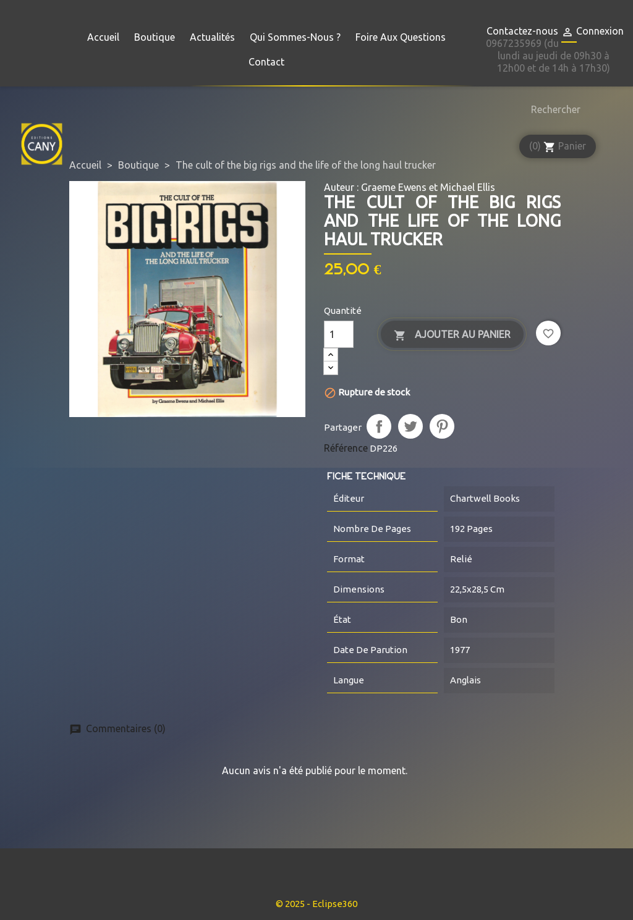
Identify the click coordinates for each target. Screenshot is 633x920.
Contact (266, 61)
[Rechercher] (552, 109)
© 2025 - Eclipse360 (316, 903)
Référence (346, 448)
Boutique (154, 37)
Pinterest (442, 426)
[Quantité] (339, 334)
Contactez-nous (522, 30)
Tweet (410, 426)
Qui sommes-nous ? (295, 37)
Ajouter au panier (452, 335)
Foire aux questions (400, 37)
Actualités (212, 37)
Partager (379, 426)
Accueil (103, 37)
